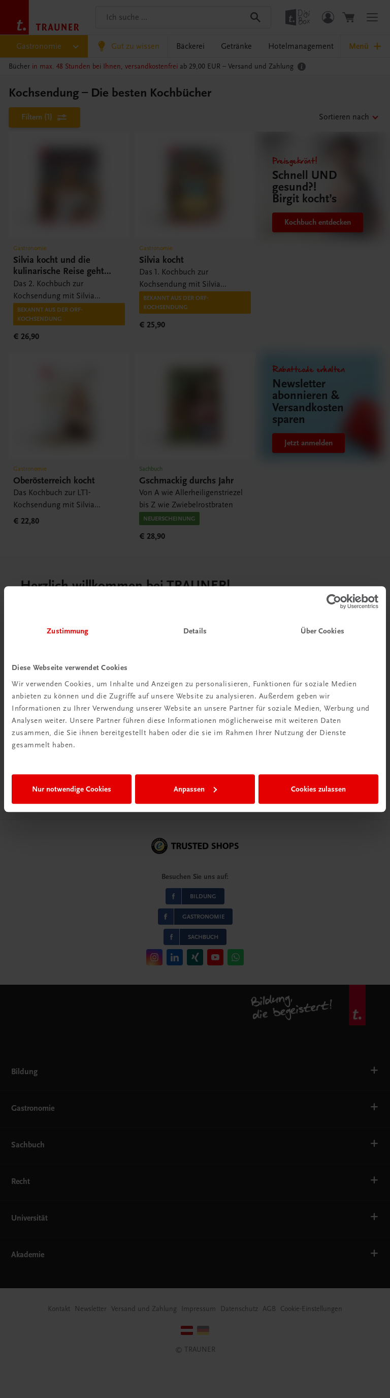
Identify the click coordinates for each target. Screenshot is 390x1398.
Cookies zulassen (318, 789)
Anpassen (195, 789)
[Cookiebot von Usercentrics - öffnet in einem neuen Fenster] (333, 601)
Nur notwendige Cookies (71, 789)
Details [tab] (195, 630)
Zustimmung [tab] (67, 630)
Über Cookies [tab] (322, 630)
